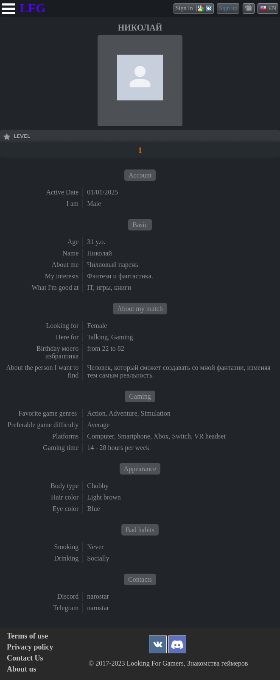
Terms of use (27, 636)
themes (249, 8)
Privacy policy (30, 647)
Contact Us (25, 658)
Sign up (228, 8)
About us (21, 669)
